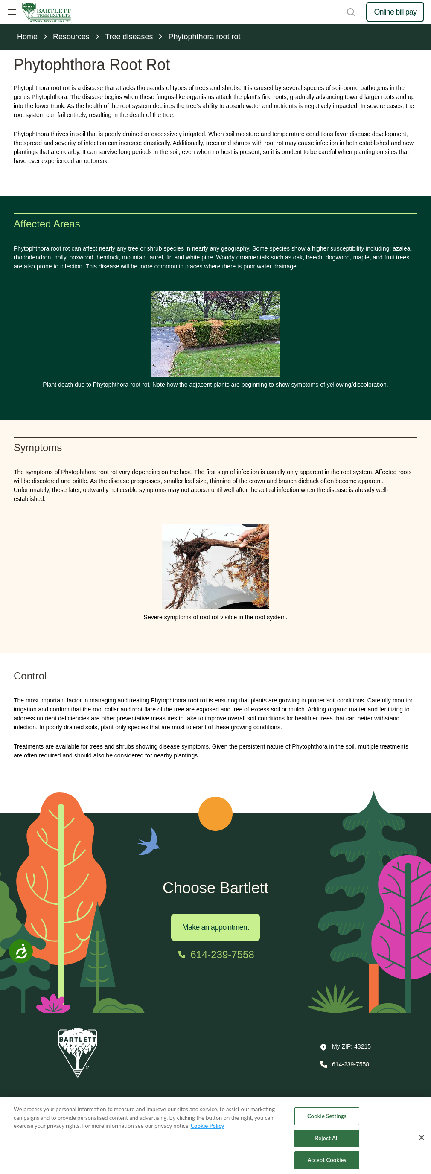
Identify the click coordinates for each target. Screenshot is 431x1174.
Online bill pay (395, 12)
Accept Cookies (326, 1164)
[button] (345, 1047)
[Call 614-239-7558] (215, 954)
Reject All (326, 1142)
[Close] (421, 1142)
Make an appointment (215, 927)
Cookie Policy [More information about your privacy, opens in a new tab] (207, 1130)
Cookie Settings (327, 1120)
